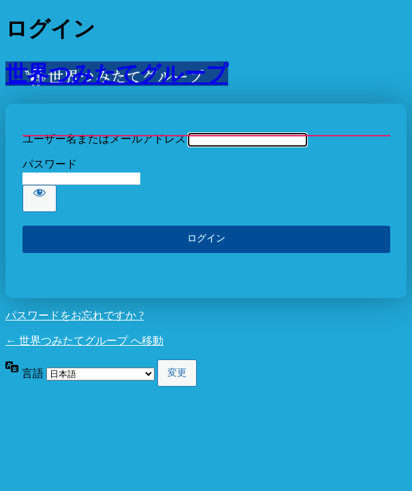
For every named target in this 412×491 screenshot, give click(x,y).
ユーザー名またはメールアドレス (104, 139)
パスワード (49, 164)
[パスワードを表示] (39, 198)
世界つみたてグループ (116, 73)
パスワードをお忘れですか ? (74, 315)
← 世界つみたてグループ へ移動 (84, 340)
